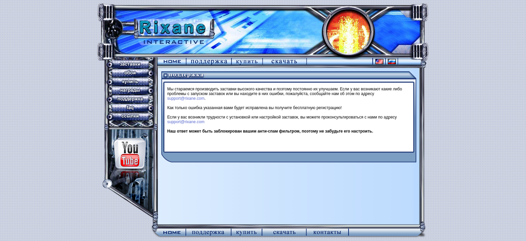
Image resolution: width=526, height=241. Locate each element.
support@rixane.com (186, 98)
